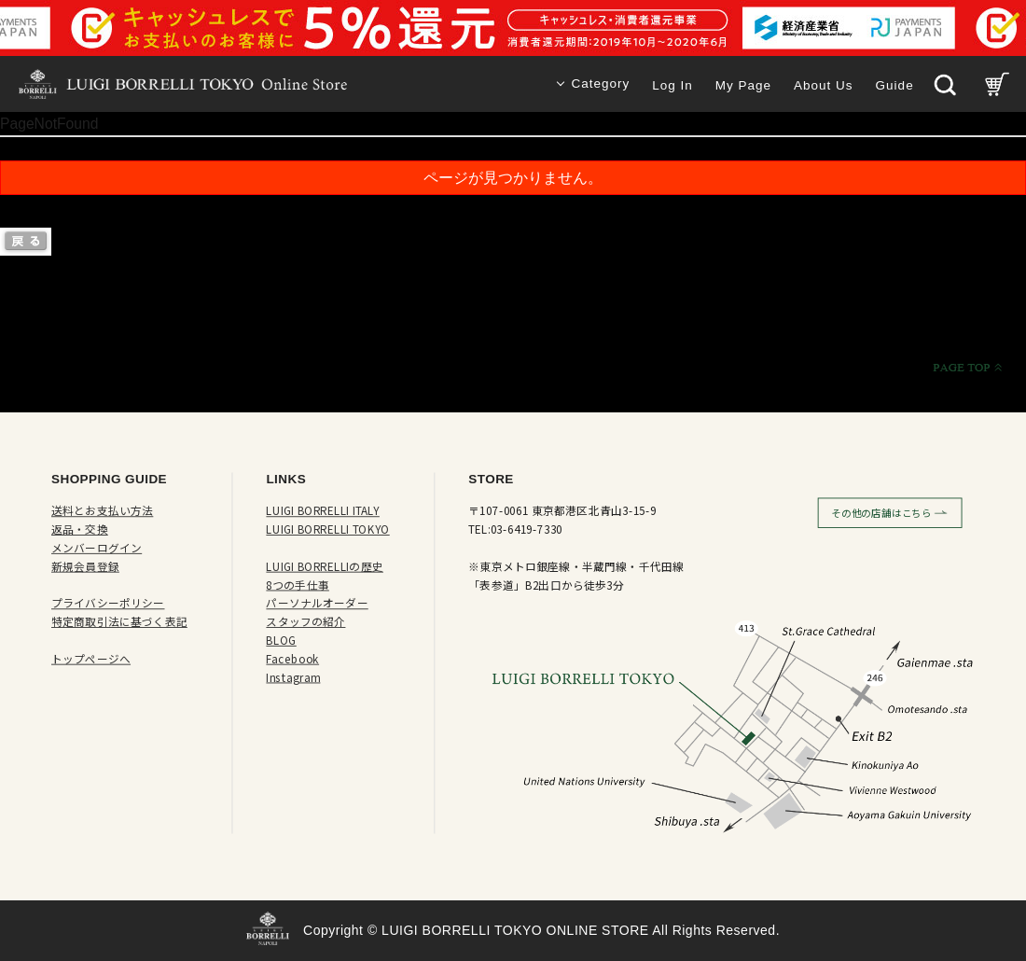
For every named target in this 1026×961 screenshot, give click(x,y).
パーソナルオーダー (316, 603)
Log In (672, 85)
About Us (823, 85)
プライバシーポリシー (108, 603)
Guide (895, 85)
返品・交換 (79, 529)
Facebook (292, 659)
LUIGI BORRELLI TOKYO (327, 529)
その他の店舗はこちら (881, 513)
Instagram (293, 677)
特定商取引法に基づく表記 (119, 622)
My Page (743, 85)
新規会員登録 (85, 567)
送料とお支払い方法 (102, 511)
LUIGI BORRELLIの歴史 (324, 567)
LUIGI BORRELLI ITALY (323, 511)
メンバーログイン (96, 548)
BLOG (281, 640)
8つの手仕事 (297, 584)
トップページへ (91, 659)
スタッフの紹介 (305, 622)
